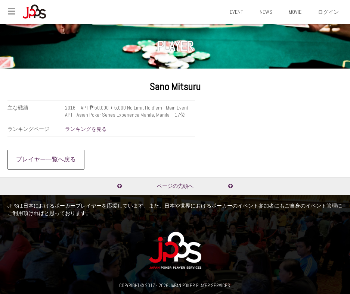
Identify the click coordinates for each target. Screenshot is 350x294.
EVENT (236, 12)
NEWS (266, 12)
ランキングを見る (86, 129)
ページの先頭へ (175, 186)
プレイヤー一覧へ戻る (46, 159)
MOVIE (295, 12)
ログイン (328, 12)
